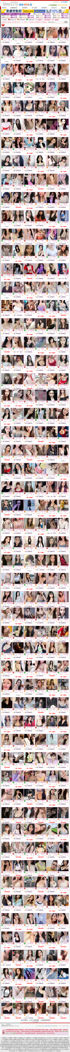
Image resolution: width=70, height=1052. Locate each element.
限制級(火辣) (13, 19)
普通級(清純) (31, 19)
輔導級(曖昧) (22, 19)
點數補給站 (14, 7)
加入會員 (34, 7)
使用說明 (44, 7)
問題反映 (63, 7)
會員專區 (25, 7)
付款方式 (54, 7)
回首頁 (4, 7)
